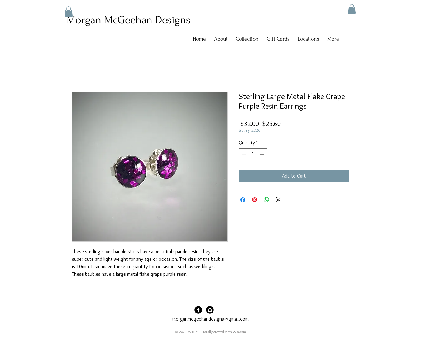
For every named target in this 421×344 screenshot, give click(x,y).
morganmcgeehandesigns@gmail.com (210, 319)
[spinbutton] (253, 154)
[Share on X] (278, 199)
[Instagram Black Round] (210, 310)
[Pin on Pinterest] (254, 199)
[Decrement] (243, 154)
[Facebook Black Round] (198, 310)
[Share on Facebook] (242, 199)
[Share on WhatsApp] (266, 199)
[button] (352, 9)
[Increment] (262, 154)
